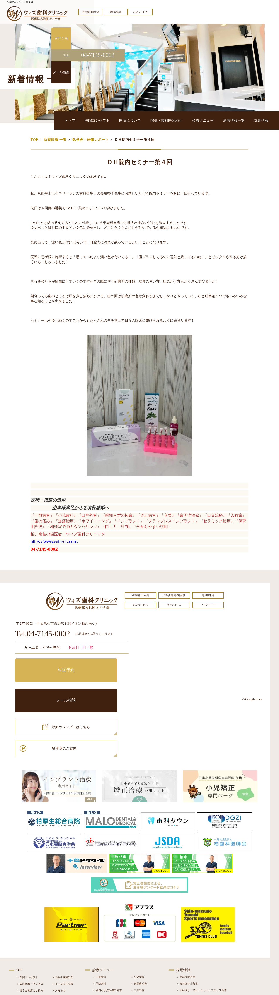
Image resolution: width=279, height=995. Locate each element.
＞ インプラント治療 (143, 937)
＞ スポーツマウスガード (107, 957)
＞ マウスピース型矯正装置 (147, 957)
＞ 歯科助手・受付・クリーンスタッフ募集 (201, 931)
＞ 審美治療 (99, 944)
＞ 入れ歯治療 (100, 950)
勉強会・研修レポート (90, 139)
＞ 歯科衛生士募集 (187, 924)
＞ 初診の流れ (24, 951)
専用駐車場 (116, 12)
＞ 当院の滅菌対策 (62, 918)
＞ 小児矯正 (137, 950)
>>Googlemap (251, 699)
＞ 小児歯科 (137, 918)
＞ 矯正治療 (137, 944)
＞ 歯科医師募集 (185, 918)
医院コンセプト (132, 120)
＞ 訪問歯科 (137, 964)
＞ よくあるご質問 (62, 924)
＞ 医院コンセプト (27, 918)
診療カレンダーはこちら (47, 684)
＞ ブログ (57, 938)
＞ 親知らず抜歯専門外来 (107, 931)
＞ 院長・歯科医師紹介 (29, 938)
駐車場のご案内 (101, 684)
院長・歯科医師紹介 (188, 120)
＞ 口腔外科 (137, 931)
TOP (34, 139)
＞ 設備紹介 (23, 944)
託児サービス (140, 12)
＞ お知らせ (59, 931)
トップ (110, 120)
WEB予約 (42, 665)
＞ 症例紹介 (59, 944)
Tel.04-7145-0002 (42, 634)
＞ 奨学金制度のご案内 (29, 931)
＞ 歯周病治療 (139, 924)
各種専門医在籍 (90, 12)
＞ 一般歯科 (99, 918)
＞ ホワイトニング (103, 937)
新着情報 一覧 (55, 139)
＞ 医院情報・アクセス (29, 924)
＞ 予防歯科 (99, 924)
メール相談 (101, 665)
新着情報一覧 (242, 120)
